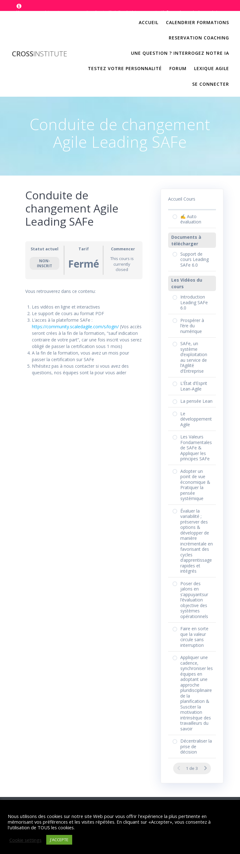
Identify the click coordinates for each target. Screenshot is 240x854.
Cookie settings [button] (25, 840)
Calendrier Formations (197, 22)
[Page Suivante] (205, 768)
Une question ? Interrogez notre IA (180, 53)
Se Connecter (210, 84)
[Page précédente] (178, 768)
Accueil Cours (181, 199)
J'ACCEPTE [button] (59, 839)
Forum (178, 68)
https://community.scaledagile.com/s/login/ (75, 327)
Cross (39, 53)
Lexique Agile (211, 68)
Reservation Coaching (199, 38)
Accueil (148, 22)
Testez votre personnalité (125, 68)
